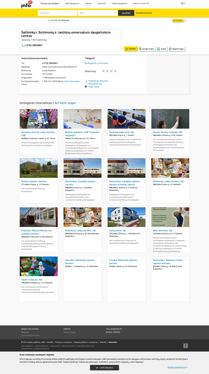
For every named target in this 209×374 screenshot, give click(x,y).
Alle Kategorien (72, 3)
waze (161, 49)
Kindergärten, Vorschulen (96, 63)
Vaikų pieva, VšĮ (117, 230)
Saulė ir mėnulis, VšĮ (31, 279)
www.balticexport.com (85, 346)
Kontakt (50, 342)
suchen (126, 13)
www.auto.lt (55, 346)
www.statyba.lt (27, 346)
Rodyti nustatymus (178, 367)
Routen (73, 332)
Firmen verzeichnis (50, 3)
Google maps (146, 48)
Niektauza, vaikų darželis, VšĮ (168, 181)
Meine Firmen (141, 3)
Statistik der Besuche (96, 81)
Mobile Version (113, 332)
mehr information (72, 81)
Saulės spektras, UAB (36, 342)
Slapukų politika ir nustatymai (86, 342)
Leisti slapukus (104, 367)
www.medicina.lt (41, 346)
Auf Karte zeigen (65, 103)
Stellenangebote (119, 3)
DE (183, 3)
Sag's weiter (92, 87)
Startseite (25, 332)
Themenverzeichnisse (30, 335)
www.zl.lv (45, 349)
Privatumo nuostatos (63, 342)
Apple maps (176, 48)
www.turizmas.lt (68, 346)
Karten (89, 3)
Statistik (103, 342)
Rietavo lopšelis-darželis (34, 181)
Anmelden (112, 342)
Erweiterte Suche (144, 13)
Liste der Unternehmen (59, 20)
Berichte (102, 3)
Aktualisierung (93, 84)
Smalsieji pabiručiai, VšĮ (121, 132)
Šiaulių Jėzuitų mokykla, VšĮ (167, 132)
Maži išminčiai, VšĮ (162, 230)
